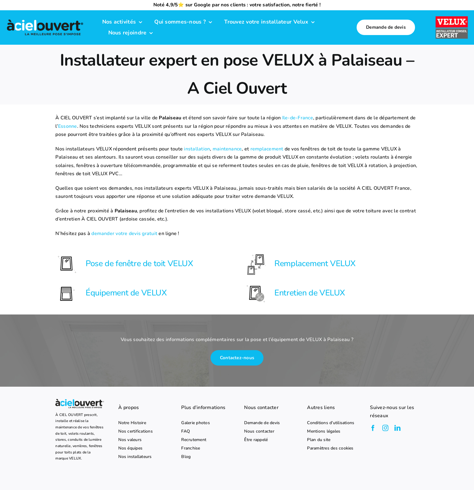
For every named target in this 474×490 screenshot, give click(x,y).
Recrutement (193, 440)
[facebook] (373, 428)
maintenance (227, 149)
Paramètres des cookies (330, 448)
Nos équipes (130, 448)
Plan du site (318, 440)
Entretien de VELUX (309, 292)
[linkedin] (397, 428)
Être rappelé (256, 440)
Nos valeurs (130, 440)
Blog (186, 457)
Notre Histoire (132, 423)
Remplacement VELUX (315, 263)
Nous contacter (259, 431)
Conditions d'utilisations (330, 423)
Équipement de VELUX (126, 292)
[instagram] (385, 428)
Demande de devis (262, 423)
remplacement (266, 149)
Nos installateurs (135, 457)
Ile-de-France (297, 117)
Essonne (67, 126)
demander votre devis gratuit (124, 233)
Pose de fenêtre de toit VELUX (139, 263)
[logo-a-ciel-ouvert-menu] (45, 20)
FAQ (185, 431)
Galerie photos (195, 423)
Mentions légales (323, 431)
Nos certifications (135, 431)
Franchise (190, 448)
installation (197, 149)
